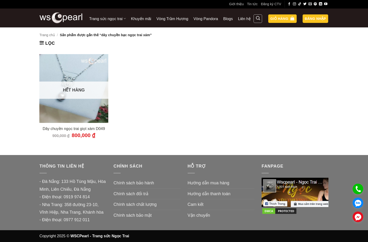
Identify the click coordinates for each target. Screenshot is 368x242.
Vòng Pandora (206, 19)
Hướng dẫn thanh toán (209, 193)
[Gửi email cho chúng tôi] (310, 4)
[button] (282, 18)
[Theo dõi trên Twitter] (305, 4)
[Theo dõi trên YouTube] (325, 4)
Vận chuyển (199, 215)
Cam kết (196, 204)
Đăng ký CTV (271, 4)
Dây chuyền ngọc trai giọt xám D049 (74, 128)
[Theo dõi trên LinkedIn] (320, 4)
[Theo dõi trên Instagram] (294, 4)
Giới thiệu (236, 4)
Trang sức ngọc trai (107, 18)
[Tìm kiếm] (258, 18)
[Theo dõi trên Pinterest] (315, 4)
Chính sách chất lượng (135, 204)
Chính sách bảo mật (133, 215)
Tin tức (252, 4)
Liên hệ (244, 19)
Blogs (228, 19)
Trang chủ (47, 35)
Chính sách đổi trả (131, 193)
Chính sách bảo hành (134, 183)
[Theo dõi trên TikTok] (299, 4)
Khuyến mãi (141, 19)
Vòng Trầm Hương (172, 19)
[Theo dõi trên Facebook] (289, 4)
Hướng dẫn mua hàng (208, 183)
